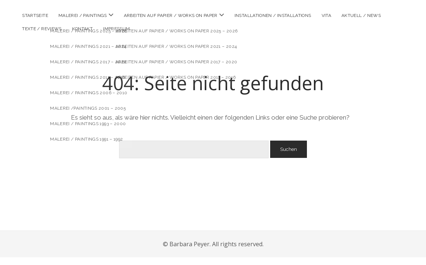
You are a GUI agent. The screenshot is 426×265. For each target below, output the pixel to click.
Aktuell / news (361, 15)
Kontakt (82, 28)
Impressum (116, 28)
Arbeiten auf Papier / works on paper (171, 15)
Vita (326, 15)
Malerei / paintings (82, 15)
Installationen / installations (273, 15)
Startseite (35, 15)
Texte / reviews (41, 28)
